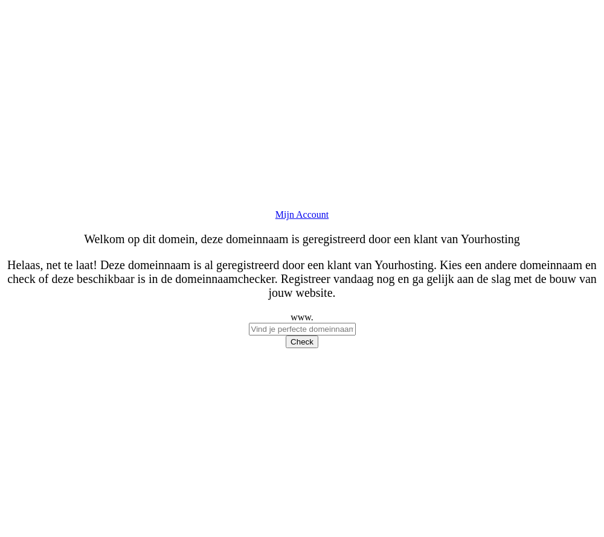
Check (302, 341)
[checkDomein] (302, 329)
